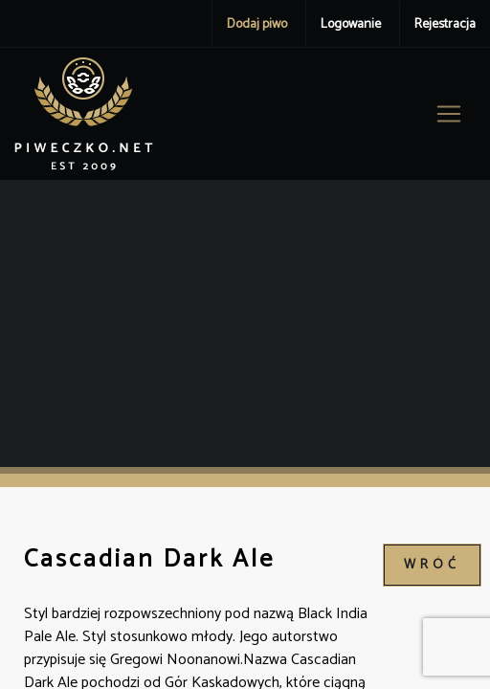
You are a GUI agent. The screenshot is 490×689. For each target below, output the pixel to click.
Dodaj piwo (257, 24)
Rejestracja (445, 24)
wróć (432, 565)
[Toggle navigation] (449, 114)
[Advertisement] (245, 323)
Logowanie (351, 24)
